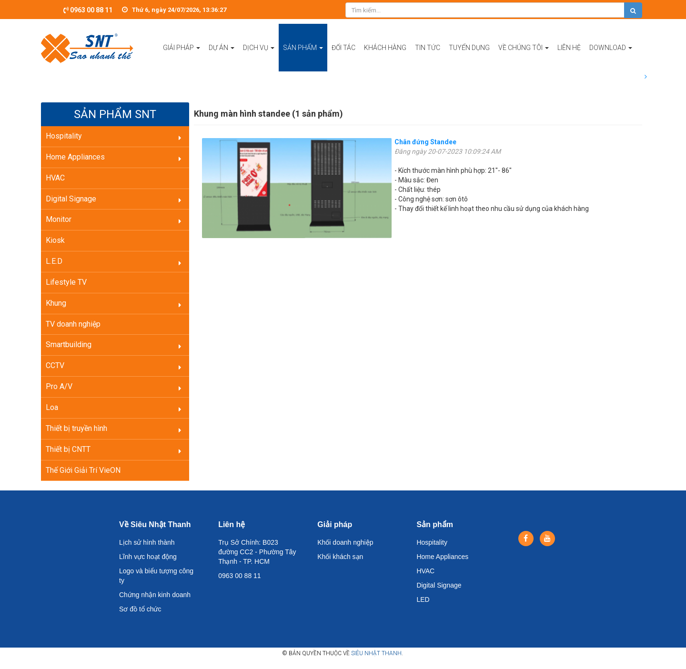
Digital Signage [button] (71, 198)
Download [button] (610, 57)
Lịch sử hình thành (147, 542)
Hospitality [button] (64, 135)
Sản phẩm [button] (303, 57)
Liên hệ (231, 524)
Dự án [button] (221, 57)
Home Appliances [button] (75, 156)
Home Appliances (442, 556)
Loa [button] (52, 407)
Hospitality (431, 542)
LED (422, 599)
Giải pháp (334, 524)
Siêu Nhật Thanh (376, 653)
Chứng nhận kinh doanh (155, 595)
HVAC (425, 571)
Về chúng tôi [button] (523, 57)
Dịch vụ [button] (258, 57)
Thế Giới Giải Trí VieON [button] (83, 470)
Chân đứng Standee (425, 142)
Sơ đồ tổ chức (140, 609)
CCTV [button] (55, 365)
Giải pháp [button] (181, 57)
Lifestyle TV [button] (66, 282)
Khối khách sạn (340, 556)
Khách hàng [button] (385, 47)
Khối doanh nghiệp (345, 542)
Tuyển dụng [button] (469, 47)
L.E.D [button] (54, 261)
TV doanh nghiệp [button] (73, 324)
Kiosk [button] (55, 240)
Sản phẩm (434, 524)
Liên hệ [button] (569, 47)
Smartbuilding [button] (68, 344)
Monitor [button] (58, 219)
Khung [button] (56, 303)
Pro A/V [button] (59, 386)
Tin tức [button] (427, 47)
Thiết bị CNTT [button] (68, 449)
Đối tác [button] (343, 47)
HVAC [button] (55, 177)
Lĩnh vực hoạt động (148, 556)
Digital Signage (438, 585)
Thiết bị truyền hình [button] (76, 428)
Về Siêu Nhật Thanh (155, 524)
